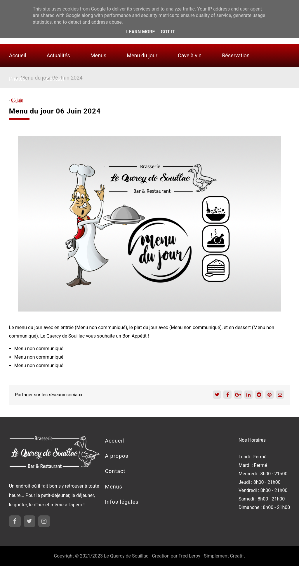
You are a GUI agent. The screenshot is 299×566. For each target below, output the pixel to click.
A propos (116, 456)
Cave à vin (189, 55)
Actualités (58, 55)
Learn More (140, 32)
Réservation (236, 55)
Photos (17, 79)
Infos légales (121, 502)
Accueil (17, 55)
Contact (55, 79)
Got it (168, 32)
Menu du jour (142, 55)
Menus (98, 55)
